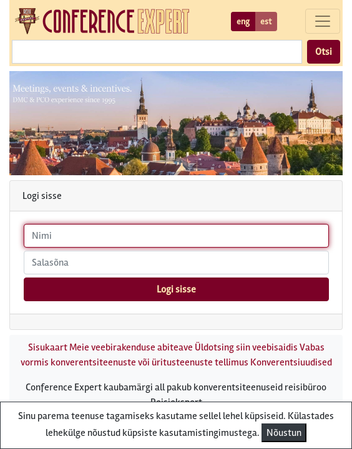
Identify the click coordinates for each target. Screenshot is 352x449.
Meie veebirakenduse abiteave (131, 347)
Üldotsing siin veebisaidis (246, 347)
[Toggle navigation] (322, 21)
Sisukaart (47, 347)
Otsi (323, 52)
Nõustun (283, 433)
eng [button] (243, 21)
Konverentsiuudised (291, 362)
